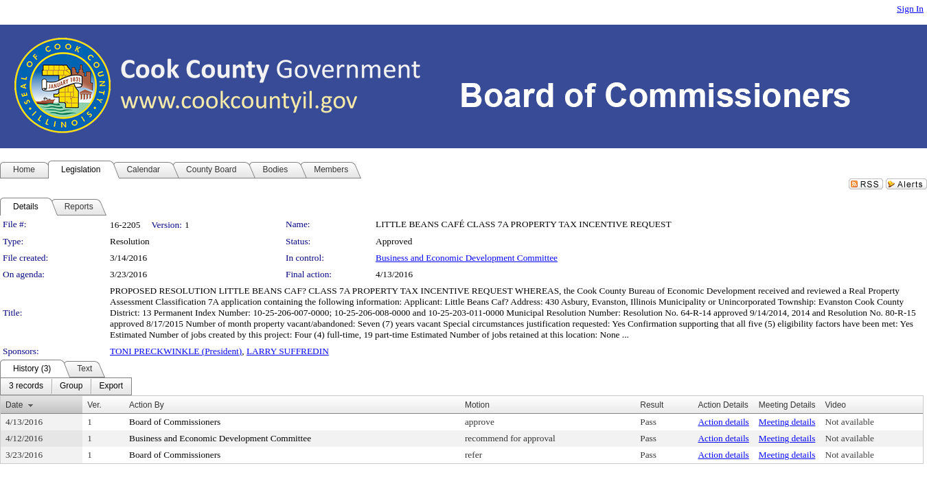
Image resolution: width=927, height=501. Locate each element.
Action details (723, 422)
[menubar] (66, 386)
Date (14, 405)
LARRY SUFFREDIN (288, 351)
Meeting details (787, 422)
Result (651, 405)
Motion (477, 405)
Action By (146, 405)
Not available (849, 422)
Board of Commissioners (174, 422)
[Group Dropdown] (71, 386)
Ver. (94, 405)
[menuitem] (26, 386)
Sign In (910, 8)
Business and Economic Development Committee (467, 258)
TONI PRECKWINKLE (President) (176, 351)
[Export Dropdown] (111, 386)
